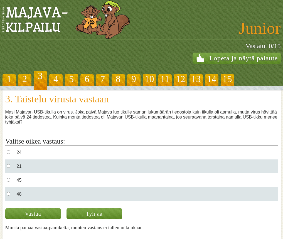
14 (211, 79)
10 (149, 79)
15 (227, 79)
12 (180, 79)
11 (164, 79)
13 (196, 79)
